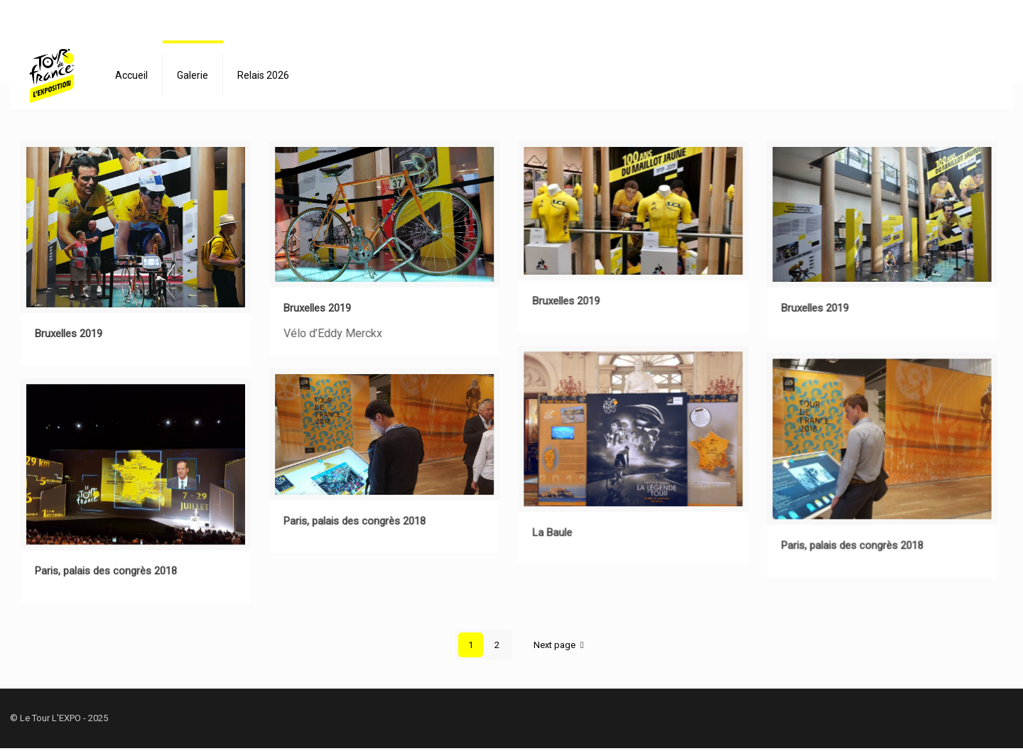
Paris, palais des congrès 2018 (852, 545)
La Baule (553, 532)
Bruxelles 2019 (68, 333)
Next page (561, 645)
